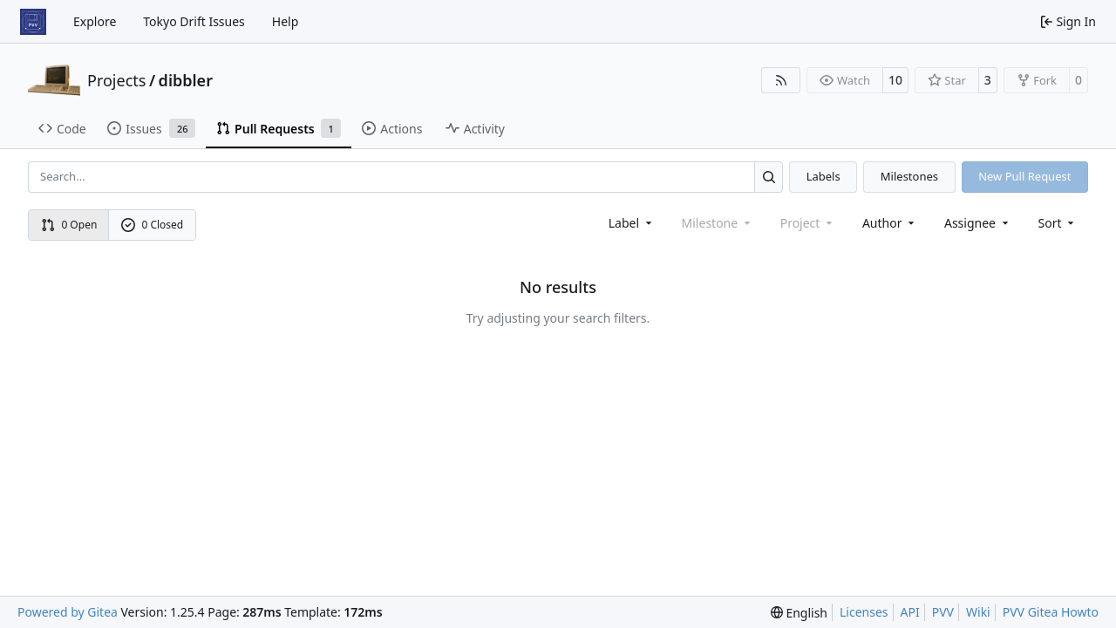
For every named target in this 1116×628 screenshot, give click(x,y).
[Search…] (768, 176)
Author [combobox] (889, 223)
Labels (823, 176)
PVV (943, 612)
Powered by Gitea (67, 612)
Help (285, 21)
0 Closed (152, 224)
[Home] (33, 22)
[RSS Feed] (781, 80)
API (910, 612)
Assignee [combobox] (977, 223)
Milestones (909, 176)
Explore (94, 21)
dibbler (186, 80)
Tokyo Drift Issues (194, 21)
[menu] (1058, 223)
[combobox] (631, 223)
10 (895, 80)
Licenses (864, 612)
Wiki (978, 612)
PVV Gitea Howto (1051, 612)
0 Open (69, 224)
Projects (116, 80)
